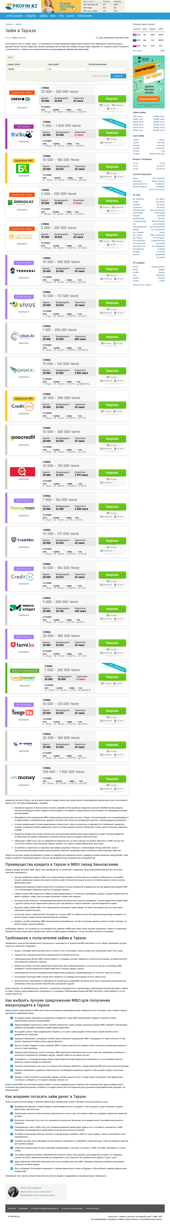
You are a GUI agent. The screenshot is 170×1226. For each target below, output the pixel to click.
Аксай (135, 267)
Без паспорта (159, 224)
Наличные (137, 181)
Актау (135, 270)
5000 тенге (137, 116)
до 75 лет (161, 166)
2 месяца (161, 143)
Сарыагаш (160, 275)
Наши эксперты (92, 1208)
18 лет (135, 163)
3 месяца (161, 145)
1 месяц (161, 140)
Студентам (137, 207)
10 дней (136, 145)
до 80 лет (160, 169)
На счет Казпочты (157, 189)
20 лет (135, 169)
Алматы (136, 278)
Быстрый (161, 216)
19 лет (135, 166)
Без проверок (139, 241)
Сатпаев (161, 278)
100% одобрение (157, 235)
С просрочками (139, 221)
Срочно (136, 254)
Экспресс (137, 252)
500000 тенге (159, 130)
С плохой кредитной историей (160, 254)
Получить (112, 99)
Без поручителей (157, 227)
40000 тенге (138, 127)
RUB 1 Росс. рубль (90, 11)
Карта (135, 178)
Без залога (137, 235)
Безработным (138, 218)
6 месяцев (160, 148)
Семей (162, 281)
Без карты (160, 202)
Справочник (84, 16)
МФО (53, 16)
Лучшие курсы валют (144, 24)
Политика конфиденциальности (45, 1208)
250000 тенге (159, 125)
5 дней (136, 140)
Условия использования (72, 1208)
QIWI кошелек (159, 178)
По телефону (159, 238)
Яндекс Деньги (158, 181)
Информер (23, 1208)
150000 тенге (159, 119)
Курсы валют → (89, 1)
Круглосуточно (139, 246)
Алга (135, 275)
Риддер (161, 270)
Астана (136, 281)
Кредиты (31, 16)
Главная (8, 24)
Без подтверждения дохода (140, 227)
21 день (136, 151)
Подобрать (118, 76)
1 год (162, 151)
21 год (162, 163)
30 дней (136, 154)
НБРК (162, 51)
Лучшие (161, 218)
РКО (61, 16)
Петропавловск (158, 267)
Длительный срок (157, 154)
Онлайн (136, 204)
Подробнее (22, 108)
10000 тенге (138, 119)
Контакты (12, 1208)
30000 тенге (138, 125)
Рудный (161, 272)
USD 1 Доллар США (90, 5)
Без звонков (138, 249)
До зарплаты (138, 199)
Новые (136, 202)
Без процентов (139, 243)
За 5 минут (160, 199)
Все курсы (137, 51)
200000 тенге (159, 122)
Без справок (138, 232)
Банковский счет (140, 184)
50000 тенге (138, 130)
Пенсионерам (139, 210)
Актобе (136, 272)
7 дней (135, 143)
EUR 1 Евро (87, 8)
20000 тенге (138, 122)
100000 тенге (159, 116)
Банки (70, 16)
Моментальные (158, 221)
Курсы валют (15, 16)
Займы (43, 16)
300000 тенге (159, 127)
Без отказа (137, 238)
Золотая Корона (140, 187)
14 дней (136, 148)
